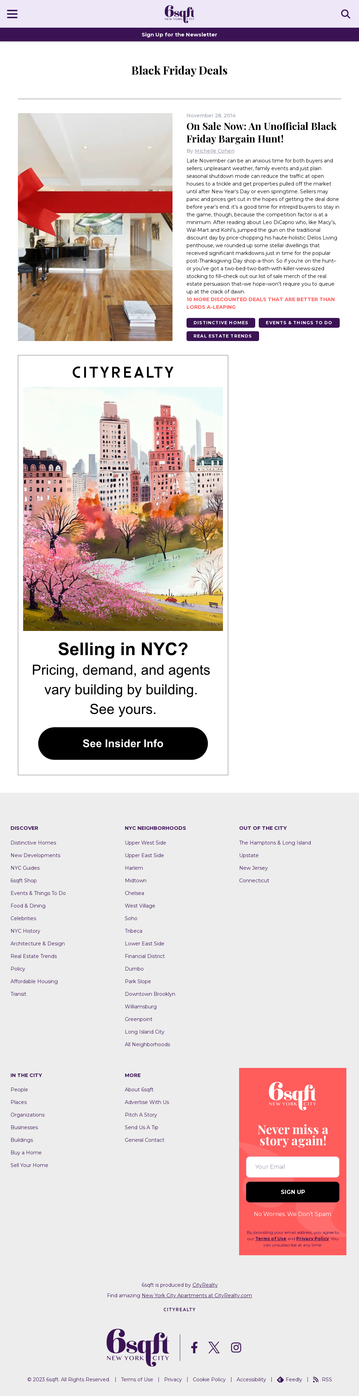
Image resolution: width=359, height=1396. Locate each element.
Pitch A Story (141, 1115)
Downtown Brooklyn (150, 994)
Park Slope (138, 981)
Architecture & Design (38, 943)
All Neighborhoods (147, 1044)
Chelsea (134, 893)
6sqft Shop (24, 880)
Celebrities (23, 918)
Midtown (136, 880)
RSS (322, 1379)
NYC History (25, 931)
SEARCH (346, 14)
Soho (131, 918)
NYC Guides (25, 868)
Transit (18, 994)
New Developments (35, 855)
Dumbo (134, 969)
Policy (18, 969)
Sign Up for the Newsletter (179, 34)
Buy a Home (26, 1153)
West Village (140, 906)
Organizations (28, 1115)
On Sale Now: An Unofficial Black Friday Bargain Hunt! (262, 132)
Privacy (173, 1379)
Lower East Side (144, 943)
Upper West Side (145, 843)
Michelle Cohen (215, 151)
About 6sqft (139, 1089)
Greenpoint (139, 1019)
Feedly (289, 1379)
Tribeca (133, 931)
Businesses (24, 1127)
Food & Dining (28, 906)
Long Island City (144, 1032)
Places (19, 1102)
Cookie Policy (209, 1379)
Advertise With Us (147, 1102)
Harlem (134, 868)
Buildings (22, 1140)
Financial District (145, 956)
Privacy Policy (312, 1238)
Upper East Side (144, 855)
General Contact (144, 1140)
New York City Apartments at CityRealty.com (197, 1295)
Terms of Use (270, 1238)
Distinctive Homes (221, 322)
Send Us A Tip (141, 1127)
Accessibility (251, 1379)
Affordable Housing (34, 981)
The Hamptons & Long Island (275, 843)
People (19, 1089)
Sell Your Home (29, 1165)
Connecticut (254, 880)
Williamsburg (141, 1006)
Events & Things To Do (299, 322)
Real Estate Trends (223, 336)
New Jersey (253, 868)
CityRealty (205, 1285)
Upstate (249, 855)
